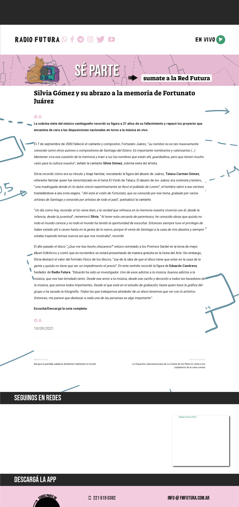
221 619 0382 (102, 498)
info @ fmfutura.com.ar (188, 498)
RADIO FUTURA (37, 40)
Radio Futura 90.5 (187, 417)
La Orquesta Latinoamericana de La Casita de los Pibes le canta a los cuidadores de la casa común (168, 366)
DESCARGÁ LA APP (35, 479)
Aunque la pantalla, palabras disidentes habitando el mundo (65, 364)
